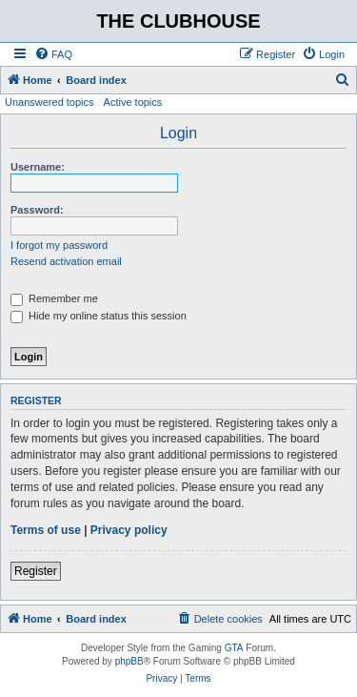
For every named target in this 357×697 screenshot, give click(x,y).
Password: (37, 209)
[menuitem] (53, 54)
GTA (234, 648)
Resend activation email (66, 261)
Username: (37, 167)
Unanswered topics (49, 102)
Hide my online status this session (98, 315)
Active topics (133, 102)
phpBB (129, 661)
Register (35, 571)
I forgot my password (59, 245)
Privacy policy (129, 530)
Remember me (54, 298)
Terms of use (45, 530)
